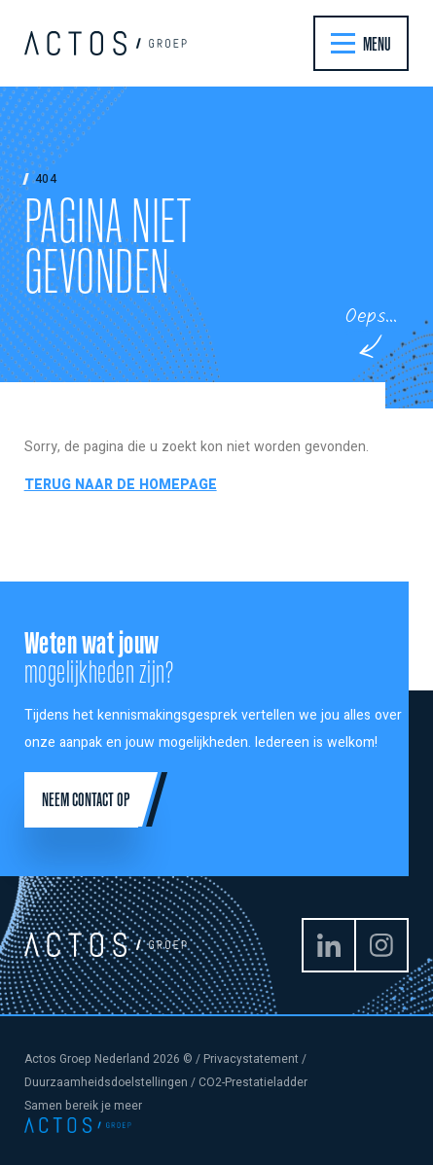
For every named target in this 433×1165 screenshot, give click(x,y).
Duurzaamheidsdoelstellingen (106, 1082)
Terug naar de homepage (120, 485)
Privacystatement (251, 1059)
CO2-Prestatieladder (252, 1082)
